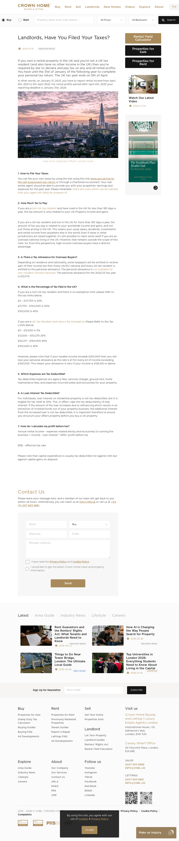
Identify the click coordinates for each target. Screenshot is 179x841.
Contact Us (58, 777)
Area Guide (79, 671)
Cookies (83, 819)
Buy (57, 7)
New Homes (112, 7)
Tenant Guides (60, 727)
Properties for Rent (62, 715)
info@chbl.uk (87, 502)
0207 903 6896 (134, 764)
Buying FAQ (25, 732)
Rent (68, 7)
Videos (130, 7)
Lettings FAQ (59, 736)
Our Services (59, 772)
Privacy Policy (58, 562)
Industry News (47, 49)
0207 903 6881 (134, 779)
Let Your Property (95, 735)
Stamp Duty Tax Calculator (27, 721)
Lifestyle (152, 671)
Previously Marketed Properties (63, 721)
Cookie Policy (81, 562)
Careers (22, 782)
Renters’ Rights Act (96, 744)
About (159, 7)
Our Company (59, 768)
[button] (58, 7)
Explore (144, 7)
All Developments (28, 736)
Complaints (25, 814)
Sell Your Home (94, 715)
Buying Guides (26, 727)
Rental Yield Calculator (99, 749)
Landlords (92, 7)
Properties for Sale (29, 715)
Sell (78, 7)
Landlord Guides (95, 740)
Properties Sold (94, 719)
